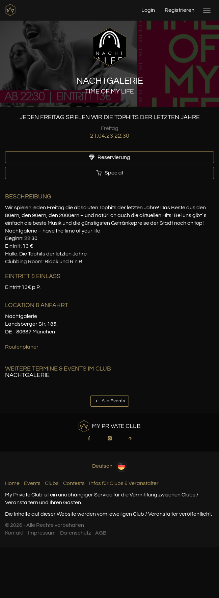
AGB (101, 533)
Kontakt (14, 533)
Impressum (42, 533)
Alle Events (109, 401)
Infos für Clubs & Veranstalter (124, 483)
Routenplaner (21, 347)
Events (32, 483)
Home (12, 483)
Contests (74, 483)
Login (148, 10)
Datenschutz (75, 533)
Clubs (52, 483)
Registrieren (179, 10)
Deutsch (109, 466)
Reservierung (109, 157)
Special (109, 172)
